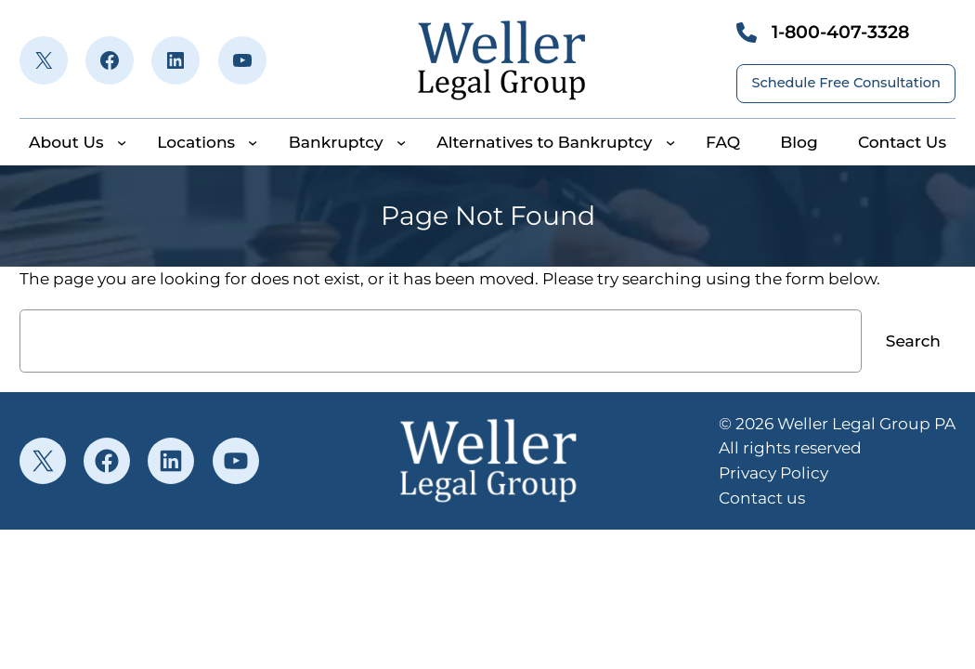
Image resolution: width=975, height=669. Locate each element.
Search (913, 340)
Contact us (762, 497)
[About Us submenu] (121, 142)
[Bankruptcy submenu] (401, 142)
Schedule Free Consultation (846, 82)
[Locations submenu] (252, 142)
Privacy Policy (773, 472)
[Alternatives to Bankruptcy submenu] (670, 142)
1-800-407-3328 (840, 31)
